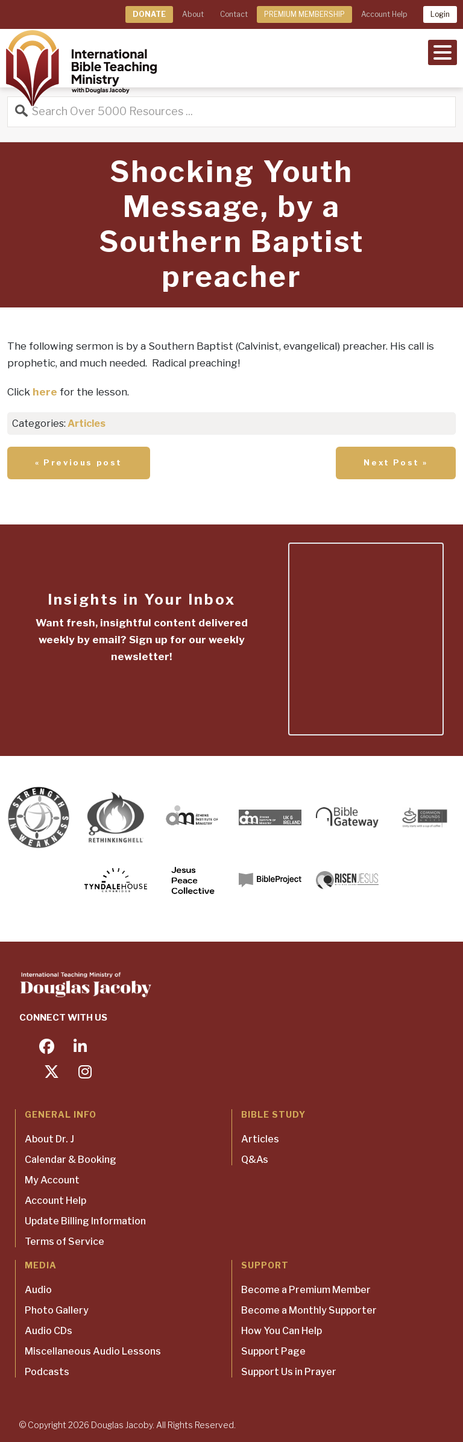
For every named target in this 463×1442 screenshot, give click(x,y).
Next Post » (396, 462)
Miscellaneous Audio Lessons (93, 1351)
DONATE (149, 14)
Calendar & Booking (70, 1159)
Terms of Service (64, 1241)
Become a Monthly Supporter (309, 1310)
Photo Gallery (57, 1310)
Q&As (254, 1159)
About (193, 14)
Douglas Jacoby (122, 1425)
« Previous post (78, 462)
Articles (87, 423)
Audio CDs (48, 1331)
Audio (38, 1290)
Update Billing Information (85, 1221)
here (45, 392)
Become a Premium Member (306, 1290)
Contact (234, 14)
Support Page (273, 1351)
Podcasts (47, 1371)
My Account (52, 1180)
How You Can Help (281, 1331)
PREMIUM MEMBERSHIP (304, 14)
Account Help (384, 14)
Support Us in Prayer (288, 1371)
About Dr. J (49, 1139)
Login (440, 14)
